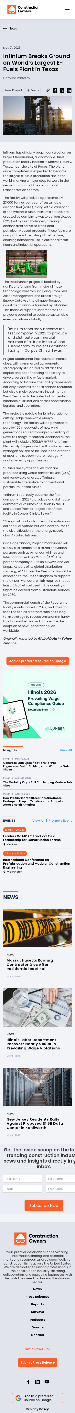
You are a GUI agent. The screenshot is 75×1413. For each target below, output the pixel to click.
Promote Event (60, 820)
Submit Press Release (37, 1362)
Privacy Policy (37, 1409)
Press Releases (37, 1297)
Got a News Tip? (37, 1349)
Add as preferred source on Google (37, 661)
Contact (37, 1335)
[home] (22, 9)
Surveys (37, 1312)
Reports (37, 1304)
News (37, 1289)
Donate (38, 1327)
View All (66, 750)
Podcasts (37, 1320)
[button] (67, 9)
